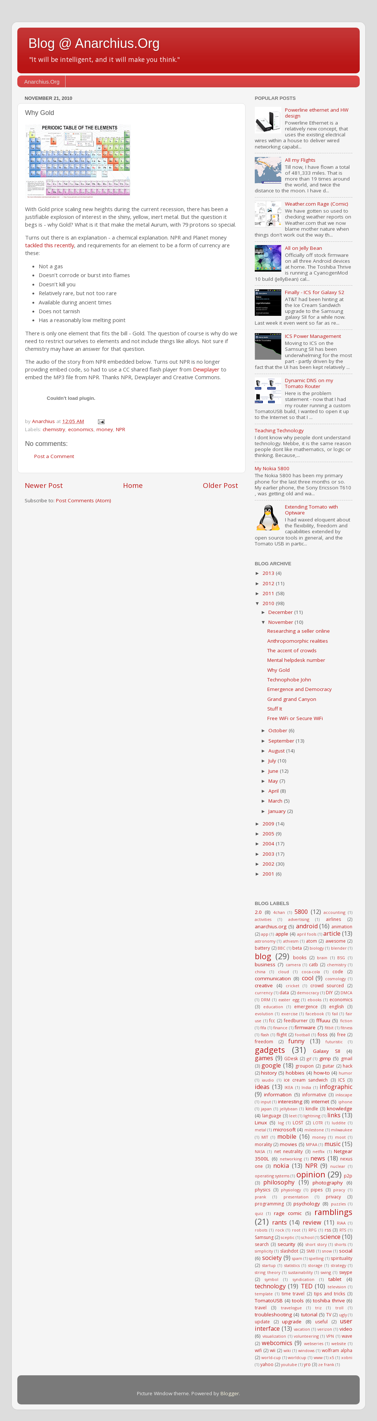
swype (345, 1272)
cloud (283, 971)
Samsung (264, 1237)
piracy (339, 1190)
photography (328, 1182)
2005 (269, 833)
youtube (289, 1364)
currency (263, 992)
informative (314, 1095)
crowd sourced (327, 985)
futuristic (334, 1041)
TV (328, 1315)
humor (345, 1073)
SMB (310, 1251)
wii (272, 1350)
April (274, 791)
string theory (267, 1272)
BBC (281, 948)
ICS (341, 1080)
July (273, 760)
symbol (271, 1279)
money (104, 429)
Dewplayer (206, 369)
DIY (329, 992)
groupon (304, 1066)
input (266, 1101)
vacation (302, 1329)
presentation (296, 1197)
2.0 (258, 912)
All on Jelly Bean (303, 248)
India (306, 1087)
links (334, 1115)
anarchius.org (270, 926)
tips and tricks (329, 1294)
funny (296, 1041)
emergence (306, 1006)
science (330, 1237)
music (332, 1144)
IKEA (289, 1087)
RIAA (341, 1223)
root (296, 1230)
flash (265, 1034)
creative (264, 985)
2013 (269, 573)
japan (266, 1108)
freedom (264, 1041)
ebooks (314, 999)
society (272, 1258)
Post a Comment (54, 456)
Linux (261, 1122)
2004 (269, 843)
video (345, 1329)
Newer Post (44, 485)
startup (269, 1265)
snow (327, 1251)
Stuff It (274, 708)
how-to (322, 1072)
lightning (311, 1115)
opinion (310, 1174)
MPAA (311, 1144)
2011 (269, 593)
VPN (330, 1336)
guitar (328, 1066)
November (281, 622)
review (312, 1222)
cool (307, 978)
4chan (279, 912)
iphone (345, 1101)
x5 (332, 1357)
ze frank (326, 1364)
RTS (342, 1230)
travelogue (291, 1307)
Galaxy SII (326, 1051)
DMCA (346, 992)
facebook (315, 1013)
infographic (336, 1087)
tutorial (309, 1314)
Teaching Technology (279, 430)
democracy (308, 992)
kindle (312, 1109)
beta (297, 948)
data (284, 992)
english (336, 1006)
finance (280, 1027)
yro (307, 1364)
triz (318, 1307)
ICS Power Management (313, 336)
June (274, 771)
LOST (298, 1123)
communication (273, 978)
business (265, 964)
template (264, 1293)
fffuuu (323, 1020)
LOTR (318, 1122)
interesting (290, 1101)
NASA (260, 1151)
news (317, 1158)
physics (262, 1190)
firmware (305, 1027)
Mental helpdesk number (296, 660)
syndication (303, 1279)
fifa (263, 1027)
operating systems (272, 1176)
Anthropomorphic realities (297, 641)
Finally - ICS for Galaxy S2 (314, 292)
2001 (269, 873)
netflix (319, 1151)
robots (261, 1230)
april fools (306, 934)
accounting (334, 912)
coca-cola (311, 971)
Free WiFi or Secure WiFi (295, 718)
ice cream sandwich (306, 1080)
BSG (341, 957)
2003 (269, 854)
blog (263, 956)
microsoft (284, 1129)
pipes (317, 1190)
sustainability (300, 1272)
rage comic (288, 1213)
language (271, 1116)
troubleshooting (273, 1314)
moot (340, 1137)
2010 (269, 603)
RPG (313, 1230)
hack (347, 1066)
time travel (293, 1294)
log (281, 1122)
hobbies (295, 1072)
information (278, 1094)
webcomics (277, 1343)
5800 (301, 912)
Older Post (220, 485)
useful (321, 1322)
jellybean (288, 1108)
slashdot (289, 1251)
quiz (259, 1213)
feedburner (296, 1020)
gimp (325, 1058)
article (332, 933)
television (337, 1286)
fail (335, 1013)
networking (291, 1159)
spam (297, 1258)
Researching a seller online (298, 631)
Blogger (230, 1393)
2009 (269, 823)
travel (261, 1308)
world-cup (271, 1357)
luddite (339, 1122)
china (260, 971)
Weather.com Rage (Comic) (316, 203)
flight (281, 1034)
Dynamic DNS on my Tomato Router (309, 383)
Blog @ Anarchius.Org (94, 43)
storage (315, 1265)
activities (263, 919)
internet (320, 1101)
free (341, 1034)
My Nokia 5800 (272, 468)
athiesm (291, 941)
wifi (258, 1350)
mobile (286, 1136)
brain (322, 957)
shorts (340, 1244)
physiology (291, 1190)
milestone (314, 1129)
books (299, 957)
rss (328, 1230)
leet (293, 1115)
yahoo (267, 1364)
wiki (287, 1350)
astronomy (265, 941)
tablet (334, 1279)
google (271, 1065)
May (273, 781)
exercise (289, 1013)
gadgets (270, 1049)
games (264, 1058)
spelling (316, 1258)
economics (81, 429)
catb (313, 964)
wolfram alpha (337, 1350)
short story (316, 1244)
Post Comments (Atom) (83, 500)
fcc (272, 1020)
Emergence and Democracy (299, 689)
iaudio (268, 1080)
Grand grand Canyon (291, 699)
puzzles (338, 1204)
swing (326, 1272)
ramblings (333, 1212)
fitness (346, 1027)
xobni (346, 1357)
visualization (274, 1336)
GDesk (291, 1058)
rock (279, 1230)
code (337, 971)
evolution (264, 1013)
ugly (343, 1314)
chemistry (54, 429)
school (307, 1237)
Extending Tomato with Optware (311, 509)
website (338, 1343)
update (262, 1322)
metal (260, 1129)
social (345, 1250)
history (269, 1072)
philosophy (279, 1182)
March (276, 800)
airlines (333, 919)
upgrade (292, 1321)
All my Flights (300, 160)
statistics (292, 1265)
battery (262, 948)
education (273, 1006)
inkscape (343, 1094)
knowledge (339, 1108)
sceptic (288, 1237)
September (282, 740)
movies (288, 1144)
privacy (333, 1197)
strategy (338, 1265)
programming (269, 1204)
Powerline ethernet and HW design (316, 113)
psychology (306, 1203)
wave (347, 1336)
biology (317, 948)
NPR (120, 429)
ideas (262, 1087)
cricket (292, 985)
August (277, 750)
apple (281, 934)
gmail (346, 1058)
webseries (313, 1343)
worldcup (297, 1357)
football (302, 1034)
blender (339, 948)
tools (298, 1300)
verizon (324, 1329)
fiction (346, 1020)
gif (309, 1058)
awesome (335, 941)
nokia (281, 1166)
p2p (348, 1176)
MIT (264, 1137)
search (262, 1244)
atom (311, 941)
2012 (269, 583)
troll (339, 1307)
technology (270, 1286)
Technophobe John (289, 679)
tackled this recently (49, 245)
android (307, 926)
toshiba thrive (329, 1300)
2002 (269, 863)
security (286, 1244)
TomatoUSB (269, 1300)
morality (263, 1144)
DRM (265, 999)
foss (322, 1034)
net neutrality (288, 1151)
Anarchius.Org (42, 81)
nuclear (337, 1166)
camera (293, 964)
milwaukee (341, 1129)
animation (341, 927)
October (278, 730)
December (281, 612)
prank (260, 1197)
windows (306, 1350)
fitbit (329, 1027)
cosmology (335, 978)
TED (307, 1286)
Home (133, 485)
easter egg (288, 999)
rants (279, 1222)
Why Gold (278, 670)
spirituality (341, 1258)
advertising (298, 919)
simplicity (264, 1251)
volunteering (306, 1336)
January (277, 811)
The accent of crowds (292, 650)
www (318, 1357)
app (264, 934)
